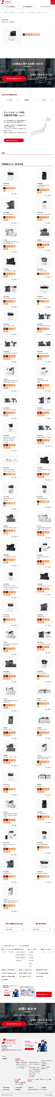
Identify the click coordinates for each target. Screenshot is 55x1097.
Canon (34, 966)
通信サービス (43, 1068)
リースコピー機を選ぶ (20, 12)
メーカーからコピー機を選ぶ (30, 12)
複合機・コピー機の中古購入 (10, 970)
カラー (4, 952)
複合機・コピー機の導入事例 (10, 976)
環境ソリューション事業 (45, 1079)
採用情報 (17, 1089)
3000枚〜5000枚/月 (21, 957)
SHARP (34, 963)
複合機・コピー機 (19, 1060)
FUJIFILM (39, 12)
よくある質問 (10, 979)
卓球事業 (17, 1081)
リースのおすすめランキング (10, 945)
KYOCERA (34, 952)
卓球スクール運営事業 (20, 1082)
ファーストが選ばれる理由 (44, 973)
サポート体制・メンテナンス (27, 976)
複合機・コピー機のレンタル (27, 970)
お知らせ (30, 1087)
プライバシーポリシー (49, 1095)
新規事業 (30, 1081)
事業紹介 (6, 12)
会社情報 (43, 1087)
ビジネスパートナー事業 (33, 1079)
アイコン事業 (18, 1079)
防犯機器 (42, 1065)
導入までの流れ (44, 976)
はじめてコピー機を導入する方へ (10, 973)
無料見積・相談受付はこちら (16, 78)
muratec (34, 955)
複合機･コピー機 (12, 12)
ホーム (2, 12)
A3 (50, 952)
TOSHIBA (34, 957)
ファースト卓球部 (19, 1084)
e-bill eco (43, 1089)
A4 (43, 952)
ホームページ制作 (45, 1067)
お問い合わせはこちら (14, 140)
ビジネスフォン (44, 1064)
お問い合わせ (5, 1089)
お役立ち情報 (5, 1087)
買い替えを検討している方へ (27, 973)
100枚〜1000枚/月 (21, 952)
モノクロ (11, 952)
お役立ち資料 (18, 1087)
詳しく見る (14, 929)
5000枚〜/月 (21, 960)
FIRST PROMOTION (33, 1089)
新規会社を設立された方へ (44, 970)
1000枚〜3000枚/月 (21, 955)
